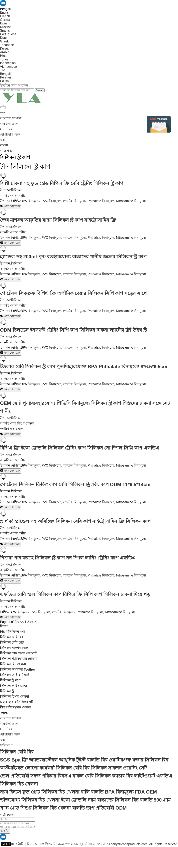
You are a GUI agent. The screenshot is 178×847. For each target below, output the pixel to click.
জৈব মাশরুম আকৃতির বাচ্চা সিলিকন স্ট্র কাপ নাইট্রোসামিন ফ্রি (58, 220)
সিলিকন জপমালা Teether (17, 669)
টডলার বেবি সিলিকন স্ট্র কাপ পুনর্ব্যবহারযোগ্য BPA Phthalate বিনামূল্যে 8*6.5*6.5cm (83, 366)
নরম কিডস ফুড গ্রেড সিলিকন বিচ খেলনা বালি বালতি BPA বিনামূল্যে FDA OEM (78, 792)
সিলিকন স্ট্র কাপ (10, 680)
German (6, 19)
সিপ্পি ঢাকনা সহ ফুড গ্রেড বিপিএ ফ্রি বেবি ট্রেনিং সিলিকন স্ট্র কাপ (61, 183)
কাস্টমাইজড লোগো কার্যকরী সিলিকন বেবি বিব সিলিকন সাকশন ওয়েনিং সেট (73, 768)
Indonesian (8, 63)
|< (17, 622)
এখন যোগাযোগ (10, 206)
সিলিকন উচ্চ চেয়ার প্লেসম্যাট (18, 653)
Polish (4, 81)
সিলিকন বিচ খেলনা (13, 664)
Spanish (6, 30)
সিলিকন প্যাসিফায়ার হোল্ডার (18, 658)
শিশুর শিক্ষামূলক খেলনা (15, 707)
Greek (4, 41)
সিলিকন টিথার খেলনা (14, 696)
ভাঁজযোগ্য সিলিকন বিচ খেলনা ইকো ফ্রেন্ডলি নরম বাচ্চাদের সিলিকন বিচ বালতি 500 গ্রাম (85, 800)
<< (22, 622)
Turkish (5, 59)
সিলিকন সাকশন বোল (14, 648)
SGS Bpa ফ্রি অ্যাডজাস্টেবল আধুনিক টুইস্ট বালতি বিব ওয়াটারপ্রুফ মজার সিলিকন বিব (84, 760)
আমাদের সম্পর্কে (10, 118)
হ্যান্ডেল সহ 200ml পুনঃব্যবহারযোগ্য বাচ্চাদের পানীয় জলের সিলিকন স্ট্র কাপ (73, 256)
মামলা (4, 145)
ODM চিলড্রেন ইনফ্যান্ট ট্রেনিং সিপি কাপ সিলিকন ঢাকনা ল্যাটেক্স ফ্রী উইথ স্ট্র (73, 330)
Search (40, 90)
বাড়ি (3, 107)
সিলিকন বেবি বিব (11, 637)
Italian (4, 23)
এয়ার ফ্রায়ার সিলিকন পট (16, 702)
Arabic (4, 52)
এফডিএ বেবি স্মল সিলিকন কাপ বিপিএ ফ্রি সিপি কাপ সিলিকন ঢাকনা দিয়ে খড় (75, 594)
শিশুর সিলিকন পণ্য (12, 631)
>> (32, 622)
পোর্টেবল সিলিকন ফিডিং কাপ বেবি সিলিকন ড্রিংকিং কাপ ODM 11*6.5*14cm (75, 484)
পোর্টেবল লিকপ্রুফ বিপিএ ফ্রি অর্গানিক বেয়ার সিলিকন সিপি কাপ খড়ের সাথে (73, 293)
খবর (3, 140)
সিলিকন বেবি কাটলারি (15, 675)
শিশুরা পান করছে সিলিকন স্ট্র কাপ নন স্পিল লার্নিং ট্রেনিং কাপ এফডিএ (67, 557)
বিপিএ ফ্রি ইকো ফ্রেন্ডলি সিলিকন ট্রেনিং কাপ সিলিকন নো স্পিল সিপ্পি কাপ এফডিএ (79, 448)
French (5, 16)
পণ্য (2, 113)
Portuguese (8, 34)
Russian (6, 27)
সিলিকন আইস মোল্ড (13, 685)
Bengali (5, 73)
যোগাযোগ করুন (10, 134)
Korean (5, 48)
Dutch (4, 37)
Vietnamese (8, 66)
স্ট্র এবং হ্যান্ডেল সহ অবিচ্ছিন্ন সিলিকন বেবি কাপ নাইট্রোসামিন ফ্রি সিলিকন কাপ (75, 521)
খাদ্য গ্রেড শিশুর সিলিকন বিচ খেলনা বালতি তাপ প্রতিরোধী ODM (63, 808)
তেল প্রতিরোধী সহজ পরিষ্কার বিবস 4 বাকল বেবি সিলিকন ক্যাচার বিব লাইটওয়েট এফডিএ (86, 776)
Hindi (3, 55)
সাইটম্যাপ (6, 745)
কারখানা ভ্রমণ (9, 123)
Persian (5, 77)
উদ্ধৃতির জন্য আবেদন (14, 85)
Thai (3, 70)
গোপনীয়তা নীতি (13, 844)
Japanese (7, 45)
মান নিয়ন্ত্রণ (7, 129)
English (5, 12)
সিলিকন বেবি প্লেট (12, 642)
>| (36, 622)
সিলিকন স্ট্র (7, 691)
